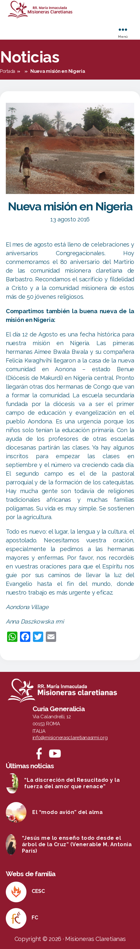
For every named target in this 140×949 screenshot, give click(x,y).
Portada (7, 71)
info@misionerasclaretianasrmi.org (70, 738)
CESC (38, 891)
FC (35, 918)
